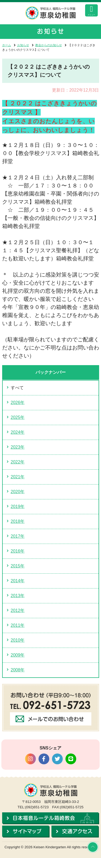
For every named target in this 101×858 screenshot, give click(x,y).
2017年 (18, 536)
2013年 (18, 595)
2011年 (18, 625)
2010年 (18, 640)
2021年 (18, 477)
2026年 (18, 402)
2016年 (18, 551)
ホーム (6, 45)
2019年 (18, 506)
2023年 (18, 447)
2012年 (18, 610)
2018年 (18, 521)
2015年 (18, 566)
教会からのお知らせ (48, 45)
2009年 (18, 655)
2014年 (18, 580)
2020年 (18, 491)
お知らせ (23, 45)
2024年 (18, 432)
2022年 (18, 462)
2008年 (18, 670)
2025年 (18, 417)
